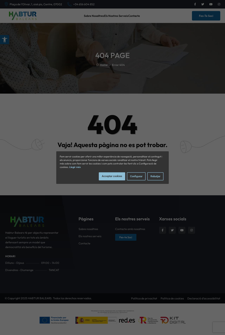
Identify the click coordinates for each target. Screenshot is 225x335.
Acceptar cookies (112, 176)
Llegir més (75, 167)
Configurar (136, 176)
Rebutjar (155, 176)
